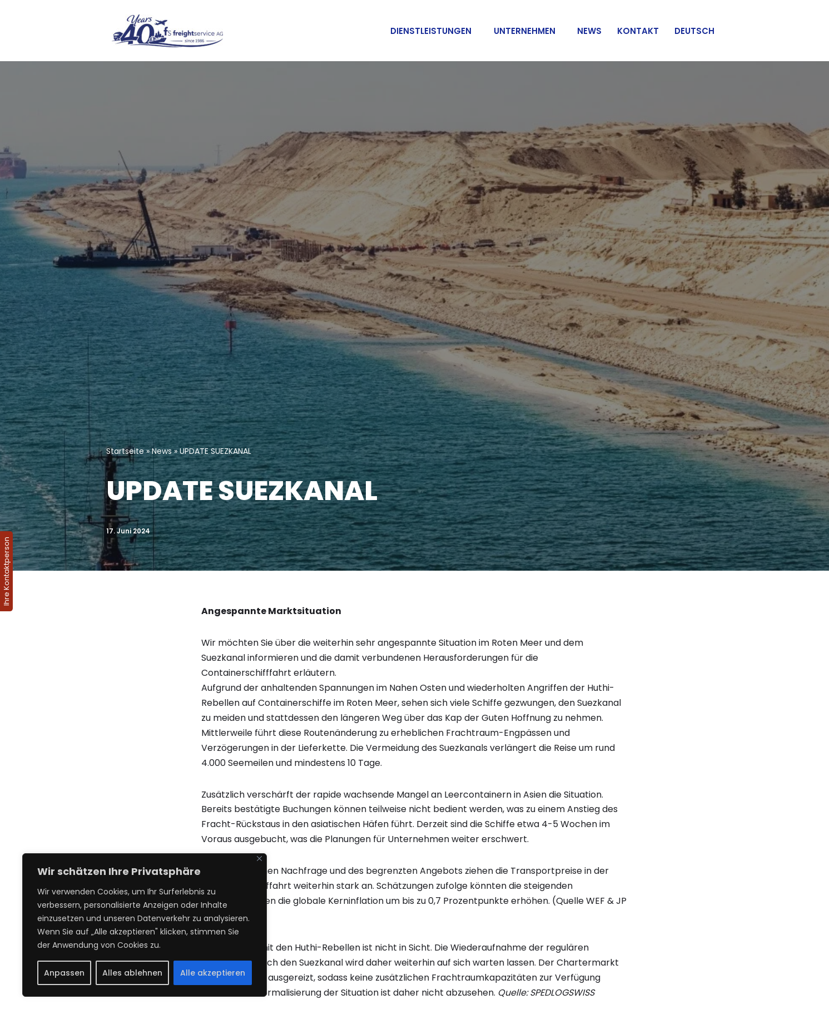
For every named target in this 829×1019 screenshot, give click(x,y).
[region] (144, 925)
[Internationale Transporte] (164, 30)
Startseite (125, 451)
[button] (476, 30)
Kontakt (638, 31)
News (589, 31)
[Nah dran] (259, 858)
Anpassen (64, 972)
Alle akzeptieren (212, 972)
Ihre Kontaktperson (6, 571)
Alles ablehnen (132, 972)
